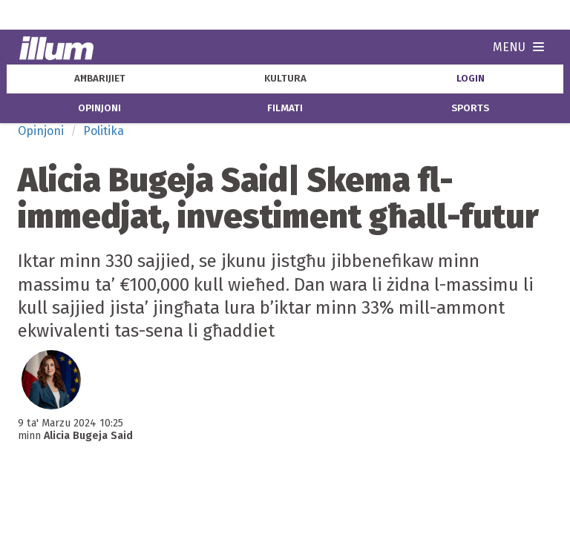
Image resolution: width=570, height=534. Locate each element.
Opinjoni (41, 131)
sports (470, 108)
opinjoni (99, 108)
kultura (285, 79)
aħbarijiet (99, 79)
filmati (285, 108)
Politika (103, 131)
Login (470, 79)
